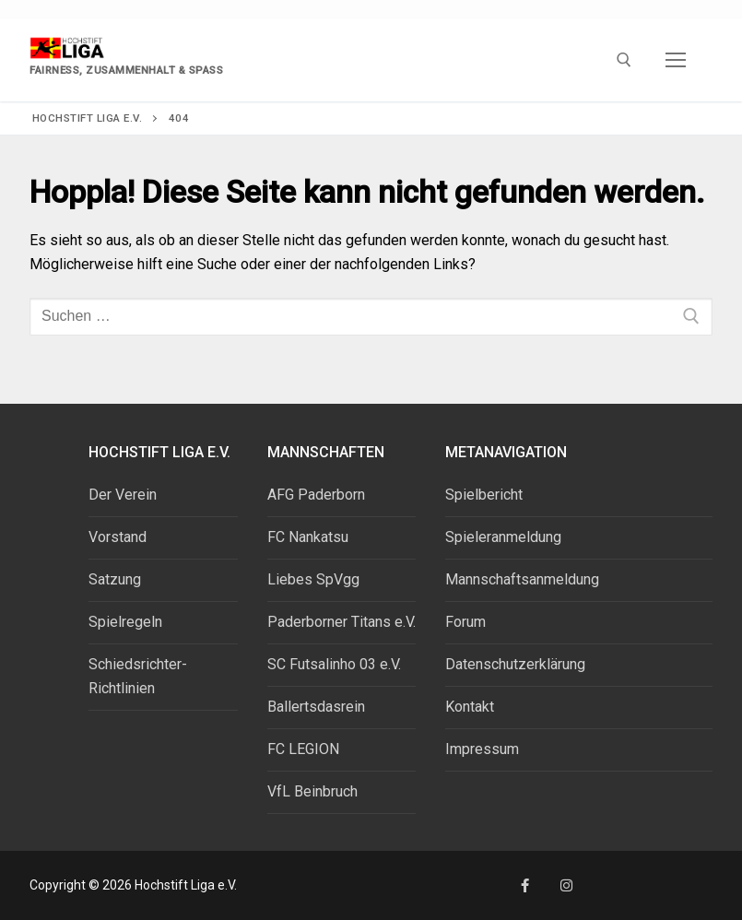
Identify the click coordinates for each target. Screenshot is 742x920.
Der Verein (122, 494)
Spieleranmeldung (503, 537)
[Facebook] (524, 885)
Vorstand (117, 537)
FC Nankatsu (307, 537)
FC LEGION (303, 749)
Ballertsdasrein (316, 706)
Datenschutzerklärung (515, 664)
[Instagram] (566, 885)
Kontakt (469, 706)
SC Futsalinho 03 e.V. (334, 664)
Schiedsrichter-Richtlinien (137, 676)
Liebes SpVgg (313, 579)
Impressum (482, 749)
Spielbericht (484, 494)
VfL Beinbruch (312, 791)
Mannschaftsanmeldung (522, 579)
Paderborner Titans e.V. (341, 622)
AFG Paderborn (316, 494)
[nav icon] (675, 60)
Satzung (114, 579)
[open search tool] (624, 60)
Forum (465, 622)
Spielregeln (125, 622)
